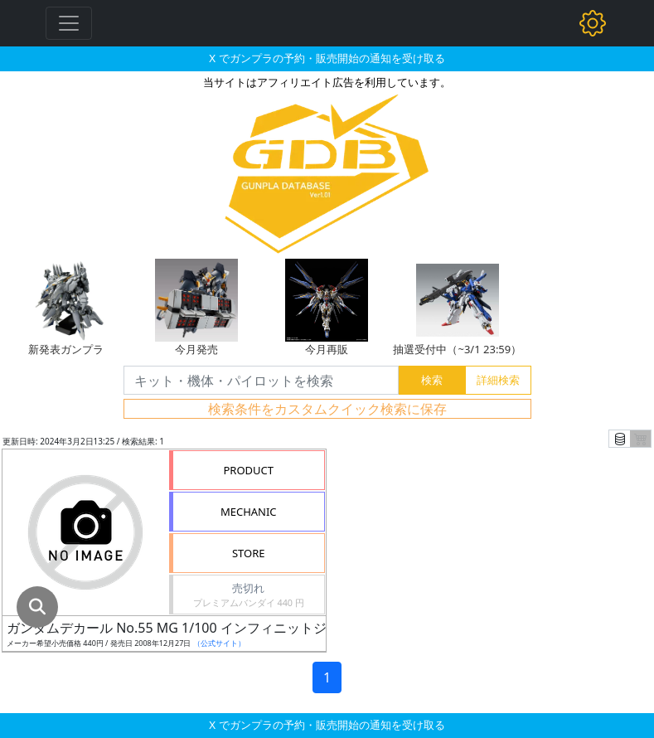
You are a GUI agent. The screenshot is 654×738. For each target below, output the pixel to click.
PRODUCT (248, 470)
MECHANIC (248, 511)
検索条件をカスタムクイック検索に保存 (327, 409)
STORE (248, 553)
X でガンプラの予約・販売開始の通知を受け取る (326, 58)
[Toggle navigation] (69, 23)
